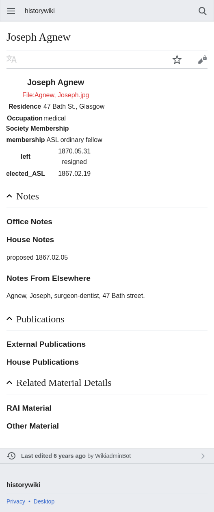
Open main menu (11, 11)
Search (202, 11)
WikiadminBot (113, 456)
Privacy (15, 501)
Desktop (44, 501)
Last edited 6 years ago (53, 456)
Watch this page (177, 59)
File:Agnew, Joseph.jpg (55, 95)
